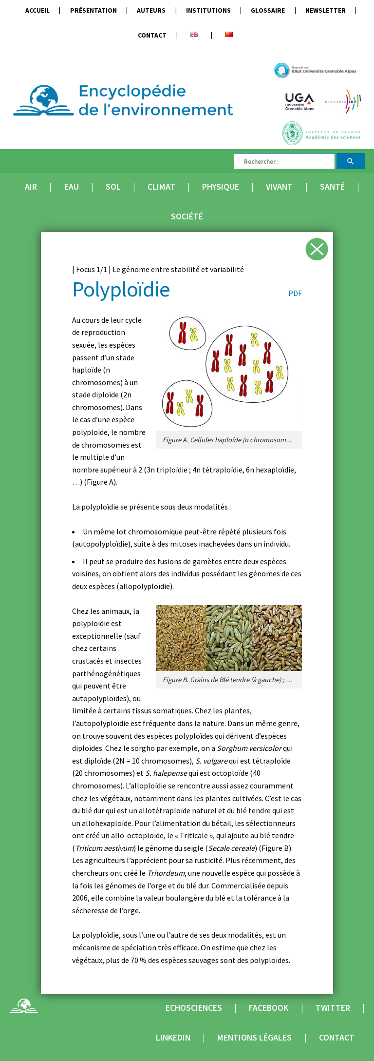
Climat (161, 186)
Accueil (37, 10)
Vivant (279, 186)
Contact (152, 35)
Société (187, 216)
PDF (295, 293)
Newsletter (325, 10)
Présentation (93, 10)
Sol (113, 186)
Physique (220, 186)
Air (31, 186)
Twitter (333, 1007)
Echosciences (194, 1007)
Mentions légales (254, 1037)
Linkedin (173, 1037)
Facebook (268, 1007)
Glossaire (268, 10)
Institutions (208, 10)
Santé (332, 186)
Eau (71, 186)
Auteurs (151, 10)
